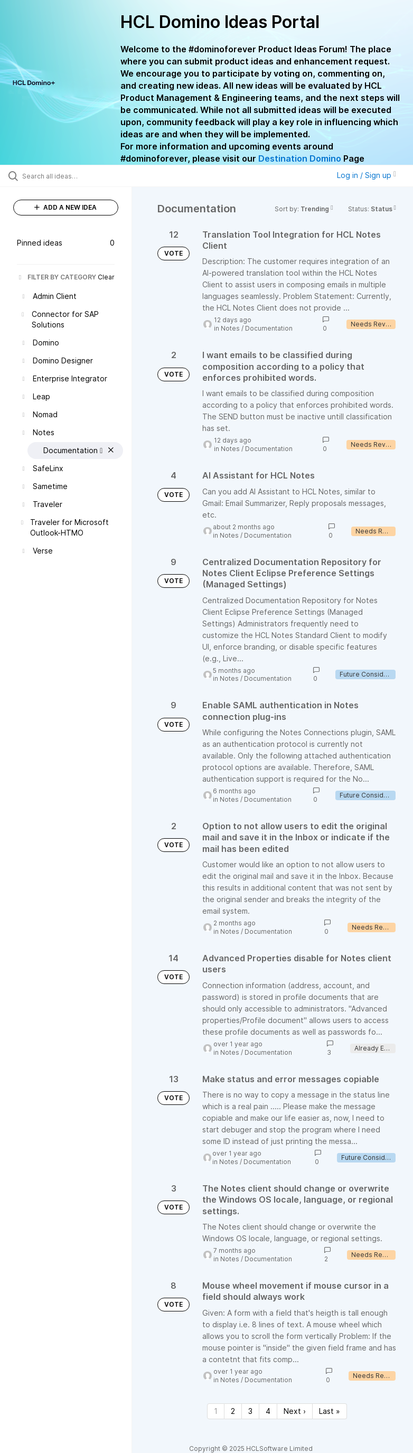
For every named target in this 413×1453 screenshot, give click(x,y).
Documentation (269, 328)
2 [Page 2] (233, 1411)
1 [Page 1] (216, 1411)
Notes (230, 328)
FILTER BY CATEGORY (56, 277)
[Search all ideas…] (71, 176)
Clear (106, 277)
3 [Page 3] (250, 1411)
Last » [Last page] (329, 1411)
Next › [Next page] (295, 1411)
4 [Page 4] (268, 1411)
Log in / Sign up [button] (366, 175)
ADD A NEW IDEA (65, 207)
